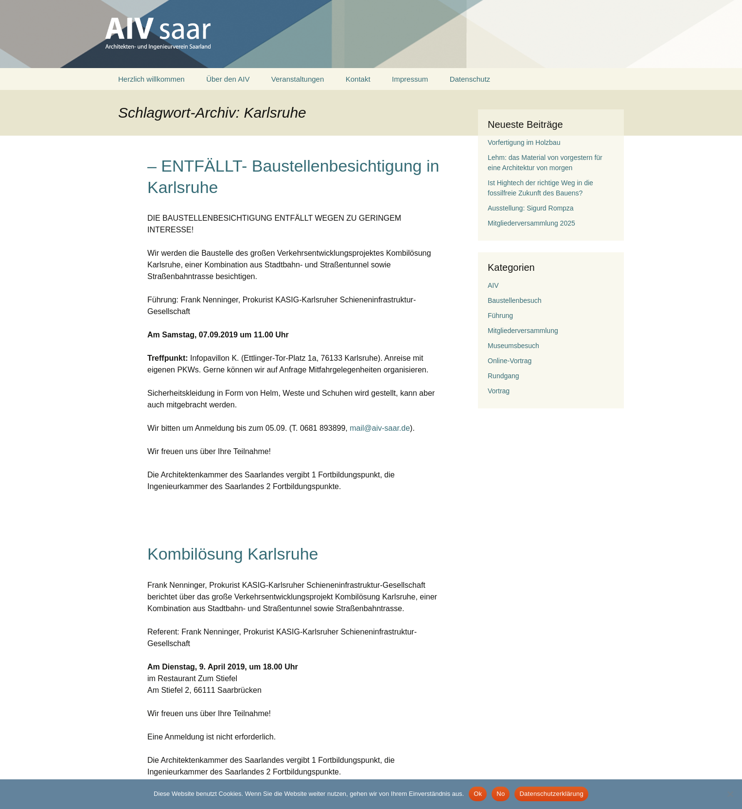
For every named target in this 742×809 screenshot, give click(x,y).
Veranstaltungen (297, 79)
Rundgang (503, 376)
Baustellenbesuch (515, 300)
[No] (730, 794)
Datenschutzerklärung (551, 793)
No (500, 793)
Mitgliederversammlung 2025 (531, 223)
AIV (493, 285)
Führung (500, 315)
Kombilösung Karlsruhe (232, 554)
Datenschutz (470, 79)
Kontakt (358, 79)
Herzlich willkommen (151, 79)
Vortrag (499, 391)
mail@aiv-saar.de (380, 428)
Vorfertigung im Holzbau (524, 142)
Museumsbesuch (513, 346)
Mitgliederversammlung (523, 330)
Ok (478, 793)
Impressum (410, 79)
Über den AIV (227, 79)
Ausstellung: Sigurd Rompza (531, 208)
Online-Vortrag (509, 361)
